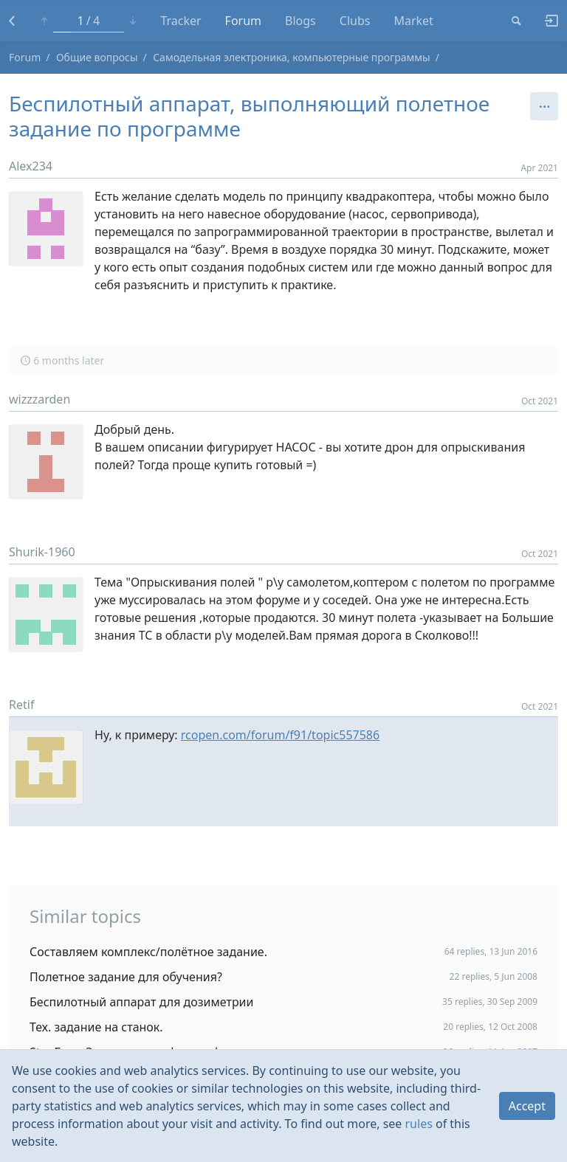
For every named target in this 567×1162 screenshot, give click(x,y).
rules (419, 1124)
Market (413, 21)
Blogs (300, 21)
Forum (243, 21)
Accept (527, 1106)
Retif (21, 704)
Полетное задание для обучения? (126, 977)
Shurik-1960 (42, 552)
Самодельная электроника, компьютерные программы (291, 57)
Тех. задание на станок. (96, 1027)
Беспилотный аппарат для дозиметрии (142, 1002)
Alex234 (30, 166)
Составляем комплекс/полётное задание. (148, 952)
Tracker (180, 21)
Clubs (355, 21)
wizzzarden (39, 399)
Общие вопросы (97, 57)
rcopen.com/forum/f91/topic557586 (280, 735)
